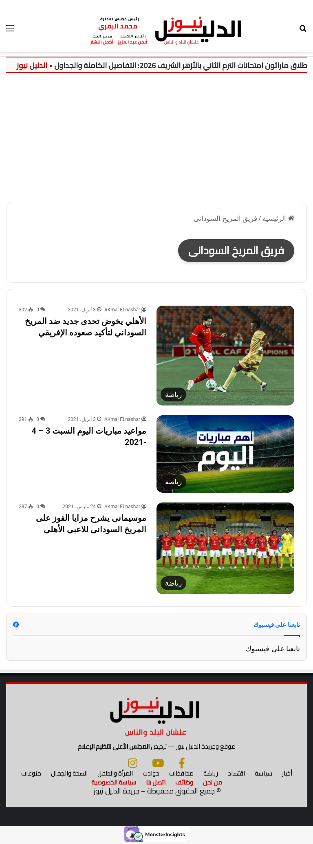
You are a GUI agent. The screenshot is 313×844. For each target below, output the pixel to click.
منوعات (31, 773)
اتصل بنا (155, 782)
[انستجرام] (133, 763)
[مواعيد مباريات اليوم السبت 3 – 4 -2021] (225, 454)
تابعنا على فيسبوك (272, 648)
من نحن (212, 782)
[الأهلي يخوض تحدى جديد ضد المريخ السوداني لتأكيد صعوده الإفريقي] (225, 355)
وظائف (184, 782)
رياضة (210, 773)
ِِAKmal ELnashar (122, 310)
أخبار (287, 773)
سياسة (263, 773)
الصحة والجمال (69, 773)
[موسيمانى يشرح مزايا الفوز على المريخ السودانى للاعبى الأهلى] (225, 548)
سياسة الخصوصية (113, 782)
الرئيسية (278, 218)
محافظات (181, 773)
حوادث (151, 773)
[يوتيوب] (158, 763)
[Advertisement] (156, 134)
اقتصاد (236, 773)
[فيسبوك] (181, 763)
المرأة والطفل (115, 773)
